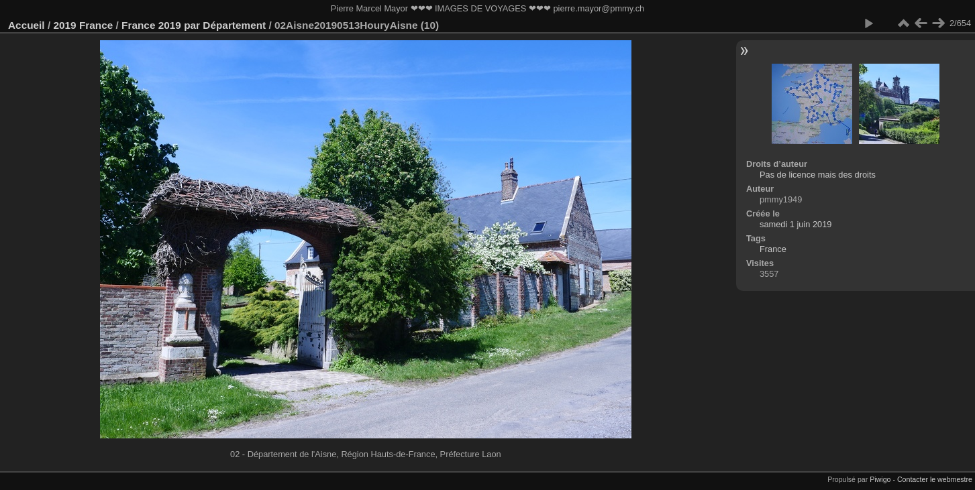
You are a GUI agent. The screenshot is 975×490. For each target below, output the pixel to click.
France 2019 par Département (193, 25)
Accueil (26, 25)
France (773, 249)
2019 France (83, 25)
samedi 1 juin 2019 (795, 224)
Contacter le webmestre (934, 479)
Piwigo (880, 479)
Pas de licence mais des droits (818, 175)
